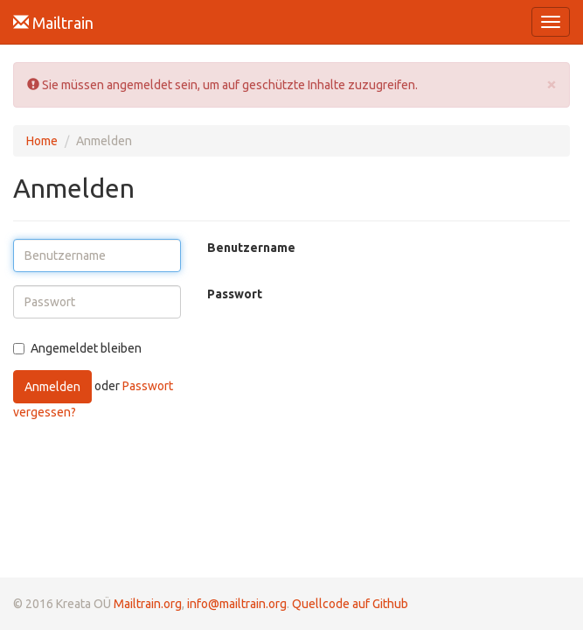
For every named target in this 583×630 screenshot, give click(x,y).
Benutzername (251, 248)
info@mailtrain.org (237, 604)
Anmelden (52, 387)
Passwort (234, 294)
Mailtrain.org (148, 604)
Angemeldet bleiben (77, 348)
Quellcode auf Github (350, 604)
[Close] (551, 83)
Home (42, 141)
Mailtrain (53, 23)
